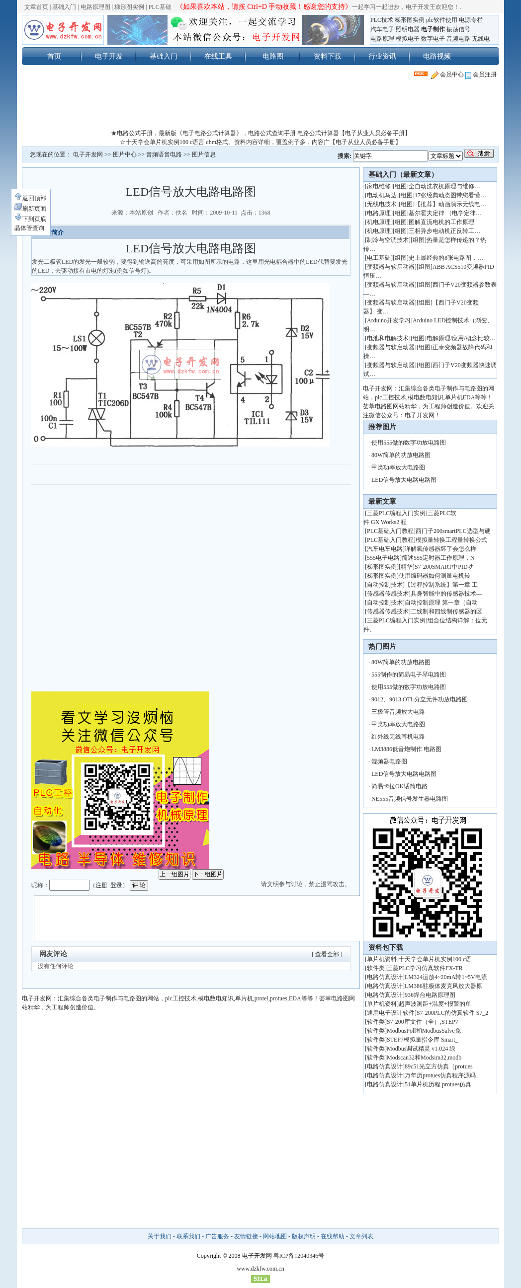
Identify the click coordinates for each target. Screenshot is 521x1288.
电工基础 (379, 257)
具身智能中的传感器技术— (446, 593)
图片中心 (125, 154)
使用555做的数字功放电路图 (408, 442)
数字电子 (433, 38)
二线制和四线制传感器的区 (446, 611)
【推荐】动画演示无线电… (450, 204)
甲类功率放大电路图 (398, 467)
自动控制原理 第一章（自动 (441, 602)
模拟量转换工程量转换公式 (451, 539)
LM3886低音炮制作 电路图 (406, 749)
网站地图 (275, 1236)
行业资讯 (382, 56)
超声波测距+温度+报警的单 (435, 1003)
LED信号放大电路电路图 (403, 479)
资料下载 (328, 56)
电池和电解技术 (388, 338)
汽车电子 (382, 29)
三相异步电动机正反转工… (444, 230)
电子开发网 (88, 154)
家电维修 (379, 186)
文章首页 (36, 6)
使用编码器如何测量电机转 (434, 575)
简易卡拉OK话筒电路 (399, 786)
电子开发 (109, 56)
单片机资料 (382, 959)
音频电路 (458, 38)
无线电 (481, 38)
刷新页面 (30, 208)
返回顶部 (30, 198)
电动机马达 (382, 195)
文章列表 (361, 1236)
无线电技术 (382, 204)
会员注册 (481, 74)
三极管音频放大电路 (398, 711)
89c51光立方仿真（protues (439, 1066)
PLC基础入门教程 (390, 531)
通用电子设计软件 (391, 1012)
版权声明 (304, 1236)
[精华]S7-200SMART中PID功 (436, 566)
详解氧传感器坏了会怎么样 (440, 548)
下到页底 (30, 219)
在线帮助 (333, 1236)
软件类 (376, 968)
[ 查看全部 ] (327, 954)
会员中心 (447, 74)
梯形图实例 (129, 6)
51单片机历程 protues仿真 (438, 1084)
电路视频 (437, 56)
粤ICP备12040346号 (299, 1255)
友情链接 (246, 1236)
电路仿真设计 (385, 977)
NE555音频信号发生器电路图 (409, 798)
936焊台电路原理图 (430, 994)
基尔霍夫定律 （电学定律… (445, 213)
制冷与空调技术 (388, 239)
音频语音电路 (164, 154)
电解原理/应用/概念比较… (461, 338)
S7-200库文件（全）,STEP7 (422, 1021)
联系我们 (188, 1236)
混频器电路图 (389, 761)
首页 (54, 56)
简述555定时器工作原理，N (438, 557)
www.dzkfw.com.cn (260, 1268)
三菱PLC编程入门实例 (396, 513)
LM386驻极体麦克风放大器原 (443, 986)
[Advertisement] (260, 106)
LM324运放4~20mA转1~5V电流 (446, 977)
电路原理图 (95, 6)
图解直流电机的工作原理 (441, 222)
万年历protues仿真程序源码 (440, 1075)
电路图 (272, 56)
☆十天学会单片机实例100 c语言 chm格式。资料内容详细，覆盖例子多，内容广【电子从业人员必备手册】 (260, 142)
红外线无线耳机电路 (398, 736)
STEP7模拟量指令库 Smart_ (422, 1039)
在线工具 (218, 56)
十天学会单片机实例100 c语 (435, 959)
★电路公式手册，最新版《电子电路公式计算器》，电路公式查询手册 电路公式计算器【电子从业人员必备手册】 (261, 133)
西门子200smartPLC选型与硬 (453, 531)
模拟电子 (408, 38)
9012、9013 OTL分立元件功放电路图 (419, 699)
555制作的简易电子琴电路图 (408, 674)
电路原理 (382, 38)
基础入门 (64, 6)
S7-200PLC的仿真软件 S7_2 (452, 1012)
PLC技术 (381, 19)
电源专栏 (471, 19)
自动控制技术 (385, 584)
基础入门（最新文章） (403, 174)
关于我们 (160, 1236)
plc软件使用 (441, 19)
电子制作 (433, 29)
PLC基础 (160, 6)
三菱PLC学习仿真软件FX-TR (425, 968)
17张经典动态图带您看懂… (450, 195)
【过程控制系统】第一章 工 (441, 584)
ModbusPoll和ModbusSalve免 (424, 1030)
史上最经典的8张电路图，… (446, 257)
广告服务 (217, 1236)
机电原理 (379, 222)
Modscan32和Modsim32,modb (424, 1057)
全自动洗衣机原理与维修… (444, 186)
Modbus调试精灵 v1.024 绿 (421, 1048)
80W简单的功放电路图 (401, 455)
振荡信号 (458, 29)
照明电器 (408, 29)
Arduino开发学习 (389, 320)
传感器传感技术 (388, 593)
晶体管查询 (29, 228)
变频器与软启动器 (391, 266)
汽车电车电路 (385, 548)
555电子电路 (383, 557)
